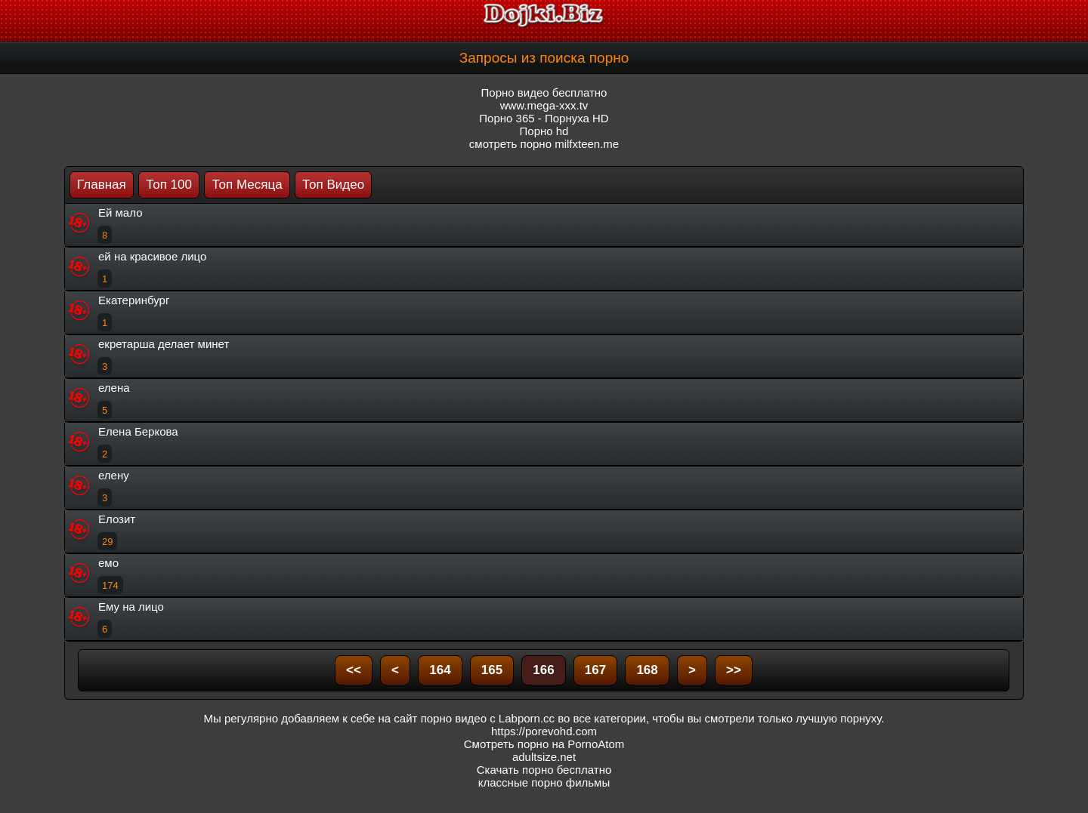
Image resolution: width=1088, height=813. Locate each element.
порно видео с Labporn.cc (488, 718)
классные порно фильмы (544, 782)
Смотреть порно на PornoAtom (544, 744)
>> (733, 670)
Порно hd (544, 131)
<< (353, 670)
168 (646, 670)
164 (439, 670)
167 (595, 670)
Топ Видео (333, 184)
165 (491, 670)
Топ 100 (169, 184)
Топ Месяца (247, 184)
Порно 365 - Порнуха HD (543, 118)
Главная (101, 184)
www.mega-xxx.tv (544, 105)
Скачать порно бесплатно (544, 769)
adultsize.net (544, 756)
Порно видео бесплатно (544, 92)
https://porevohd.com (544, 731)
